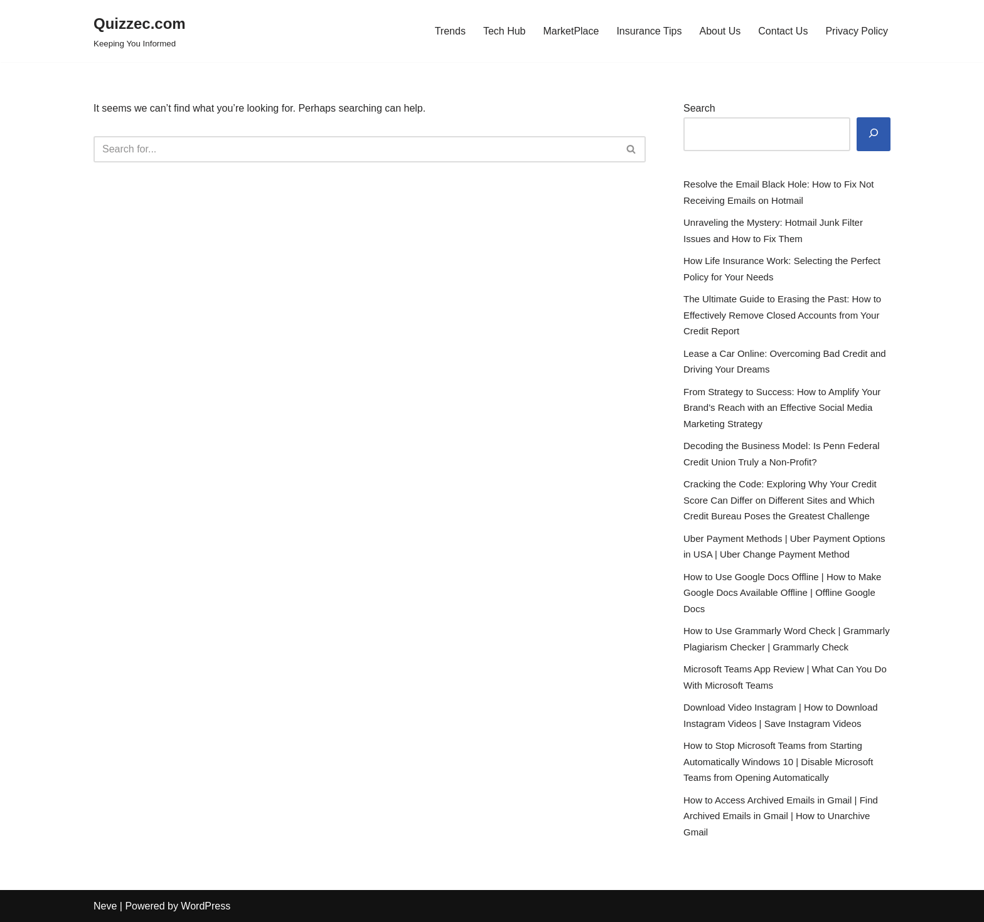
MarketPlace (571, 31)
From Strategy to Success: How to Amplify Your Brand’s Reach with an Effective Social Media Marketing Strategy (781, 407)
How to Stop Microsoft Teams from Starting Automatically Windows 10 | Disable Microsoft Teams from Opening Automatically (778, 761)
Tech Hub (504, 31)
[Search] (356, 149)
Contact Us (783, 31)
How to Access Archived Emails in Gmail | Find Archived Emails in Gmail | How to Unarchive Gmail (780, 816)
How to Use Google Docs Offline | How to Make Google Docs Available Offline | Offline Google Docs (782, 592)
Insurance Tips (649, 31)
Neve (105, 906)
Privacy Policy (856, 31)
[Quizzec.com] (140, 31)
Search (699, 108)
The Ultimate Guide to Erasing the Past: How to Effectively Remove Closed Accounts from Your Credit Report (782, 315)
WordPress (205, 906)
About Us (720, 31)
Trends (450, 31)
